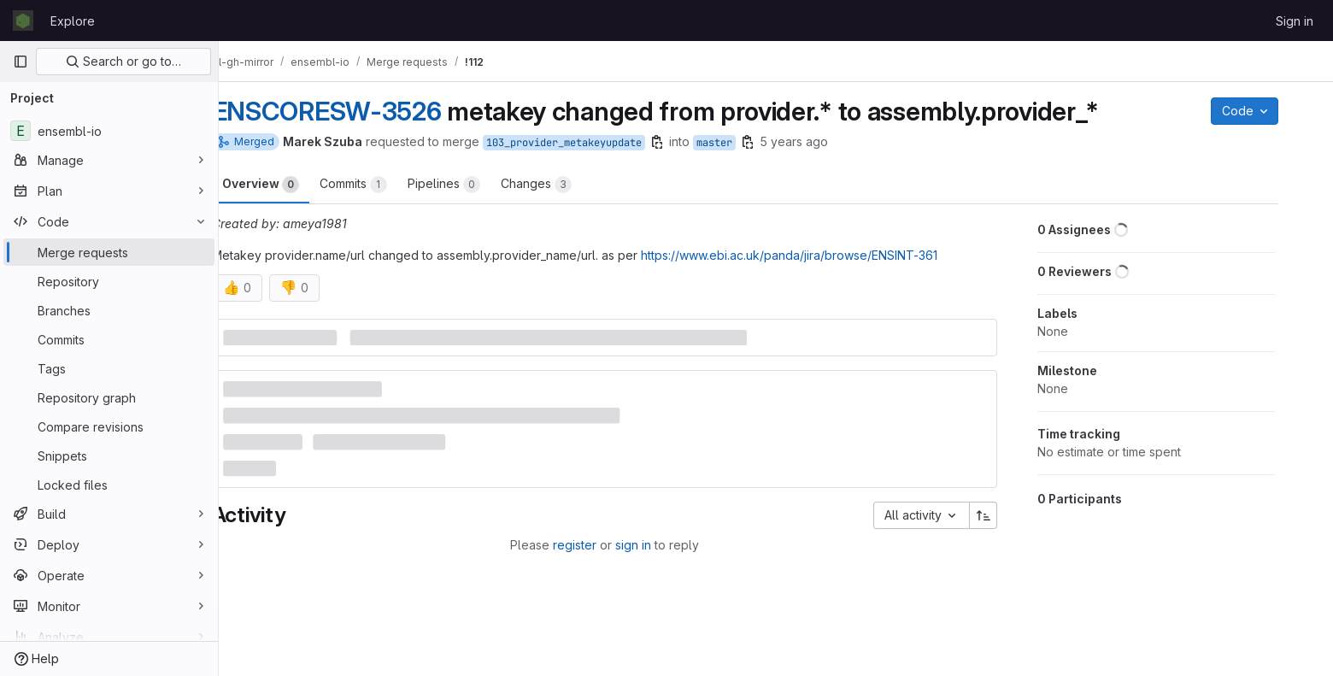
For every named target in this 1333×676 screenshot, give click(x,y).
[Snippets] (108, 455)
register (605, 545)
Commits (384, 184)
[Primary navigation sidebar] (20, 61)
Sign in (1294, 21)
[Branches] (108, 310)
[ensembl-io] (108, 130)
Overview (291, 184)
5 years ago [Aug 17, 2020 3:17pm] (824, 141)
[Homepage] (23, 20)
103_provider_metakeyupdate (594, 143)
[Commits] (108, 339)
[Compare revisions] (108, 426)
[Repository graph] (108, 397)
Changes (566, 184)
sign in (664, 545)
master (745, 143)
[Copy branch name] (688, 142)
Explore (72, 21)
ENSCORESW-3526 (358, 111)
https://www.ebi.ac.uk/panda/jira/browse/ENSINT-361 (820, 255)
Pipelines (474, 184)
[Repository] (108, 281)
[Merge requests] (108, 252)
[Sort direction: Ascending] (1015, 515)
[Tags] (108, 368)
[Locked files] (108, 484)
